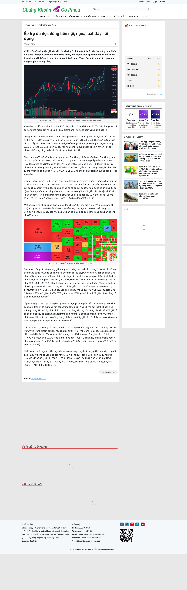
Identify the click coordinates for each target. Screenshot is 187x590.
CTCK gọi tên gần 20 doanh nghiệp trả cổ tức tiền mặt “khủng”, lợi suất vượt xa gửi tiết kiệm (150, 157)
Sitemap (162, 2)
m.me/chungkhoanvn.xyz (91, 538)
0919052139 (87, 531)
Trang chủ (44, 16)
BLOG (145, 16)
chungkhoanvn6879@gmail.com (91, 534)
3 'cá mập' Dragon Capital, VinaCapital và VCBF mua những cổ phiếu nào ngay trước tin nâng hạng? (150, 145)
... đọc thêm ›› (33, 541)
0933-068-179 (84, 528)
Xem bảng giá (152, 2)
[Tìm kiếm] (149, 9)
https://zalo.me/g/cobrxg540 (93, 541)
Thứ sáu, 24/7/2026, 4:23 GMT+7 (34, 2)
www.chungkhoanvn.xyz (107, 549)
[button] (115, 44)
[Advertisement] (70, 413)
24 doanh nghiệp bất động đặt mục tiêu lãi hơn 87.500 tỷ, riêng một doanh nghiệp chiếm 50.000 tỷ (150, 184)
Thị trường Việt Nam (47, 25)
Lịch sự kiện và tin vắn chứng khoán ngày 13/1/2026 (148, 196)
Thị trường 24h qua (55, 2)
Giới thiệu (141, 2)
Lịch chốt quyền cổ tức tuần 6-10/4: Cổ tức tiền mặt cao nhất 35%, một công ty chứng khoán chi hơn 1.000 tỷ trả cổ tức (150, 171)
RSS (65, 2)
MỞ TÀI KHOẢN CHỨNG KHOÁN (125, 16)
